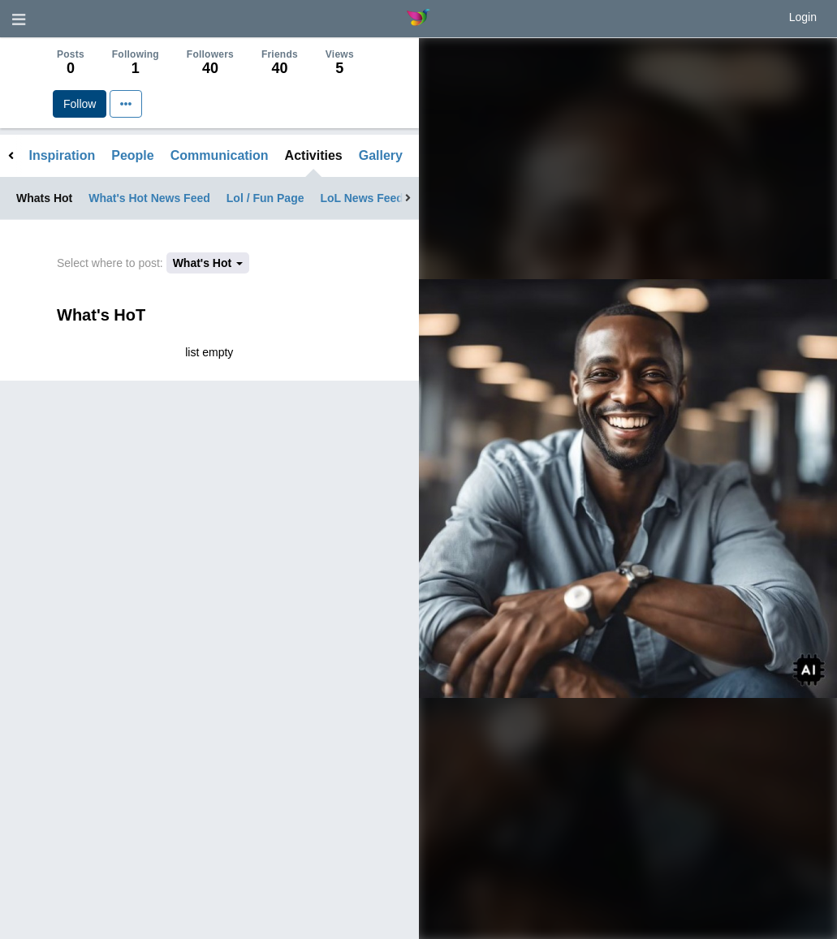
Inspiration (61, 155)
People (132, 155)
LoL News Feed (361, 198)
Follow (79, 103)
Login (803, 17)
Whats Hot (44, 198)
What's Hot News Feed (149, 198)
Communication (219, 155)
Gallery (381, 155)
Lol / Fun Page (265, 198)
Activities (314, 155)
